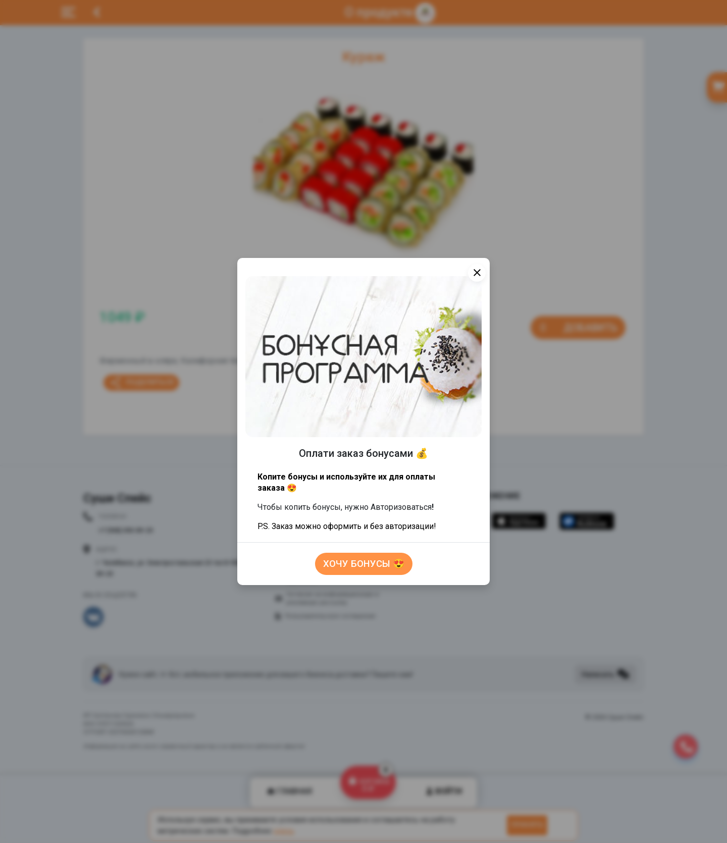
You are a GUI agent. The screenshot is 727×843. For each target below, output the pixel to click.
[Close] (477, 273)
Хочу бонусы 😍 (363, 563)
